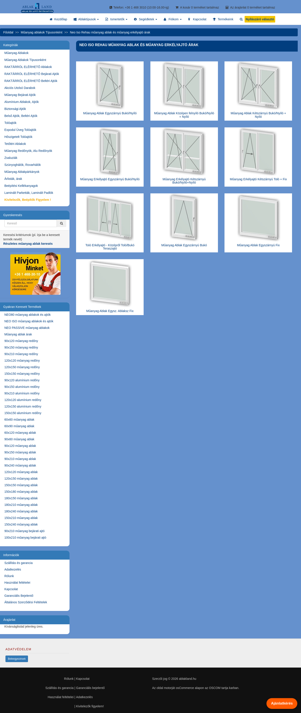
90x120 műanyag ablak (20, 446)
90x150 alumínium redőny (22, 387)
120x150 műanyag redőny (22, 367)
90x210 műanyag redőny (21, 354)
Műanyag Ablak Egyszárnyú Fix (258, 245)
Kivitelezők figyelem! (90, 706)
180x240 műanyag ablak (21, 511)
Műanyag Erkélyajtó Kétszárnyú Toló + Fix (258, 179)
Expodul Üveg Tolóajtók (20, 130)
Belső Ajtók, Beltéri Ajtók (20, 116)
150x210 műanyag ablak (21, 518)
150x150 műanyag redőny (22, 373)
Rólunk (9, 576)
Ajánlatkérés (282, 703)
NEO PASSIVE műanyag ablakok (27, 328)
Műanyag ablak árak (18, 334)
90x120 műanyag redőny (21, 341)
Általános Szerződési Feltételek (25, 602)
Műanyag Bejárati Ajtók (20, 95)
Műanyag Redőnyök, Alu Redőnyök (28, 151)
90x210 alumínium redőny (22, 393)
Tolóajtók (10, 123)
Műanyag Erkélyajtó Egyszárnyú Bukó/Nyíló (110, 179)
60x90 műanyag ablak (19, 426)
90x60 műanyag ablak (19, 439)
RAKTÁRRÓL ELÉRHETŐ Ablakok (28, 67)
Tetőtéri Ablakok (15, 144)
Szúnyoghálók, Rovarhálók (22, 165)
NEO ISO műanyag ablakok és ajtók (28, 321)
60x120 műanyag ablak (20, 432)
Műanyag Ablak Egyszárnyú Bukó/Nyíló (110, 113)
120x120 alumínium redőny (22, 400)
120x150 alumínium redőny (22, 406)
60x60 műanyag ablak (19, 419)
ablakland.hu (187, 678)
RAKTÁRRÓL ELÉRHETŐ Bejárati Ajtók (31, 74)
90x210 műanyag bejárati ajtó (24, 531)
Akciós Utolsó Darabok (19, 88)
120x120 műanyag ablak (21, 472)
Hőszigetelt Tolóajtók (18, 137)
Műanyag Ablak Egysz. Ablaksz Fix (110, 311)
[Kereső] (61, 223)
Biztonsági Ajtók (15, 109)
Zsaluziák (10, 158)
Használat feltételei (17, 582)
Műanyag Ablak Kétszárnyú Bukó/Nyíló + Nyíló (258, 114)
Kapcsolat (11, 589)
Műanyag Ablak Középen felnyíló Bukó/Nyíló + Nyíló (184, 114)
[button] (86, 19)
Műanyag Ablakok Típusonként (25, 60)
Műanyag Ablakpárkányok (21, 171)
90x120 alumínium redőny (22, 380)
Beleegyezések (17, 658)
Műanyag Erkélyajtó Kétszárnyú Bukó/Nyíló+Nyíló (184, 180)
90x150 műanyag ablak (20, 452)
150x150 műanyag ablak (21, 485)
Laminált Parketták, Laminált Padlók (28, 192)
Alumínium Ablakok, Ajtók (21, 102)
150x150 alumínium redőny (22, 413)
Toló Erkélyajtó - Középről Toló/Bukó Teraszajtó (109, 246)
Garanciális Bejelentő (18, 595)
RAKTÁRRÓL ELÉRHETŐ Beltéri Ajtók (30, 81)
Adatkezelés (12, 569)
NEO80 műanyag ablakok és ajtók (27, 314)
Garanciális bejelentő (90, 688)
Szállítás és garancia (18, 563)
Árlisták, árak (13, 178)
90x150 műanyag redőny (21, 347)
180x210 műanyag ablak (21, 505)
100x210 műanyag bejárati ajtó (25, 537)
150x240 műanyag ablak (21, 524)
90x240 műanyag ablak (20, 465)
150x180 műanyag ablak (21, 491)
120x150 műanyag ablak (21, 478)
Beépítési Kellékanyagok (21, 185)
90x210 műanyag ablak (20, 459)
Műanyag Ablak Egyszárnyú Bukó (184, 245)
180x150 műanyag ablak (21, 498)
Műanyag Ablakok (16, 53)
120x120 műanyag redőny (22, 360)
